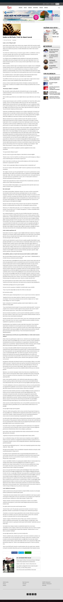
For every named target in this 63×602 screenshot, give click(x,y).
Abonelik (44, 585)
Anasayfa (5, 21)
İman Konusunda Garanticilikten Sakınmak (26, 569)
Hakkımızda (5, 582)
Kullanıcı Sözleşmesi (46, 583)
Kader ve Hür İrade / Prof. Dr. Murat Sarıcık (26, 563)
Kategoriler (35, 7)
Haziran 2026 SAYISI (50, 28)
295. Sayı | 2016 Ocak (15, 21)
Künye (4, 583)
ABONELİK (46, 7)
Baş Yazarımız (26, 582)
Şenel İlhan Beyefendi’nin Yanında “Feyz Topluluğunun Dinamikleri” (54, 88)
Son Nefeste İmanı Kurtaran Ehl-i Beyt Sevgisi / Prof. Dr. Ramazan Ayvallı (54, 93)
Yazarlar (30, 7)
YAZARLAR (48, 46)
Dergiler (9, 21)
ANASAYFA (20, 7)
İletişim (4, 585)
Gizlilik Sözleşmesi (46, 582)
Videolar (41, 7)
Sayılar (25, 7)
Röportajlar (14, 40)
